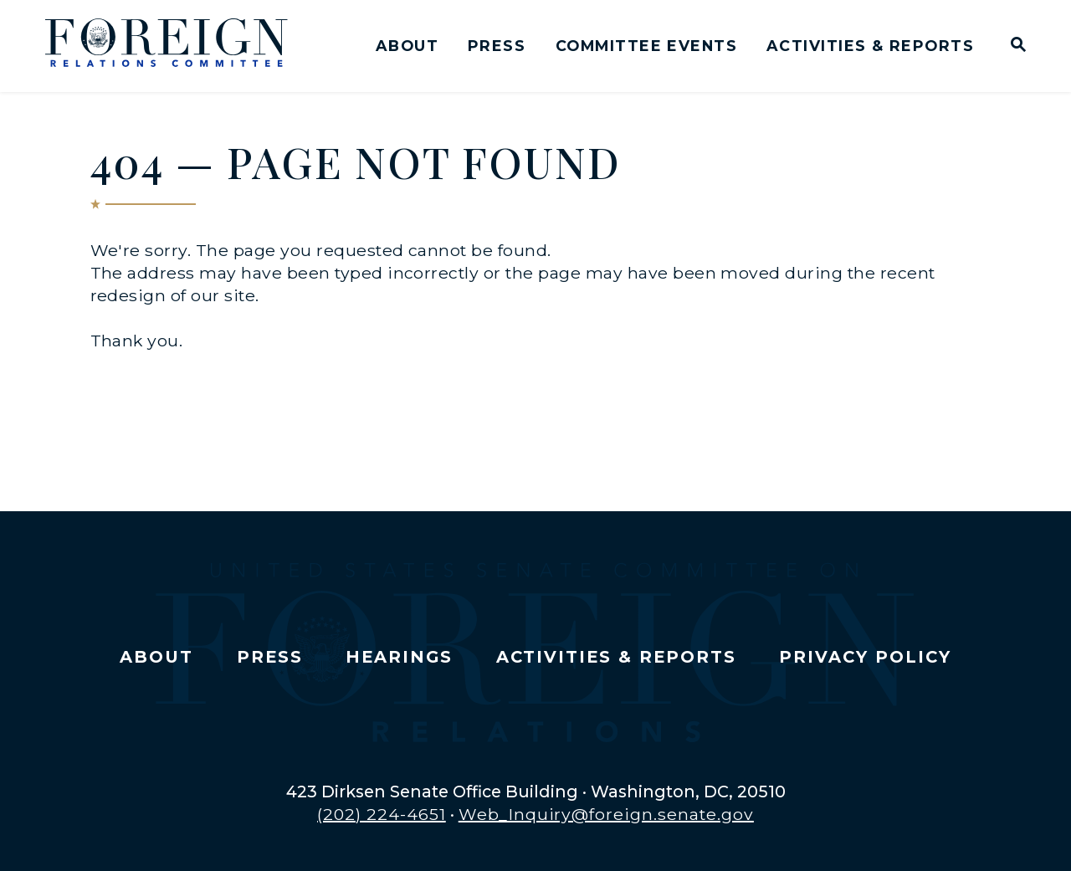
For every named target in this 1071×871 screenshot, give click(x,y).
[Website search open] (1014, 46)
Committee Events (646, 45)
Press (496, 45)
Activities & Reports (870, 45)
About (407, 45)
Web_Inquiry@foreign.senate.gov (606, 814)
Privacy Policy (865, 657)
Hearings (399, 657)
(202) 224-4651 (381, 814)
